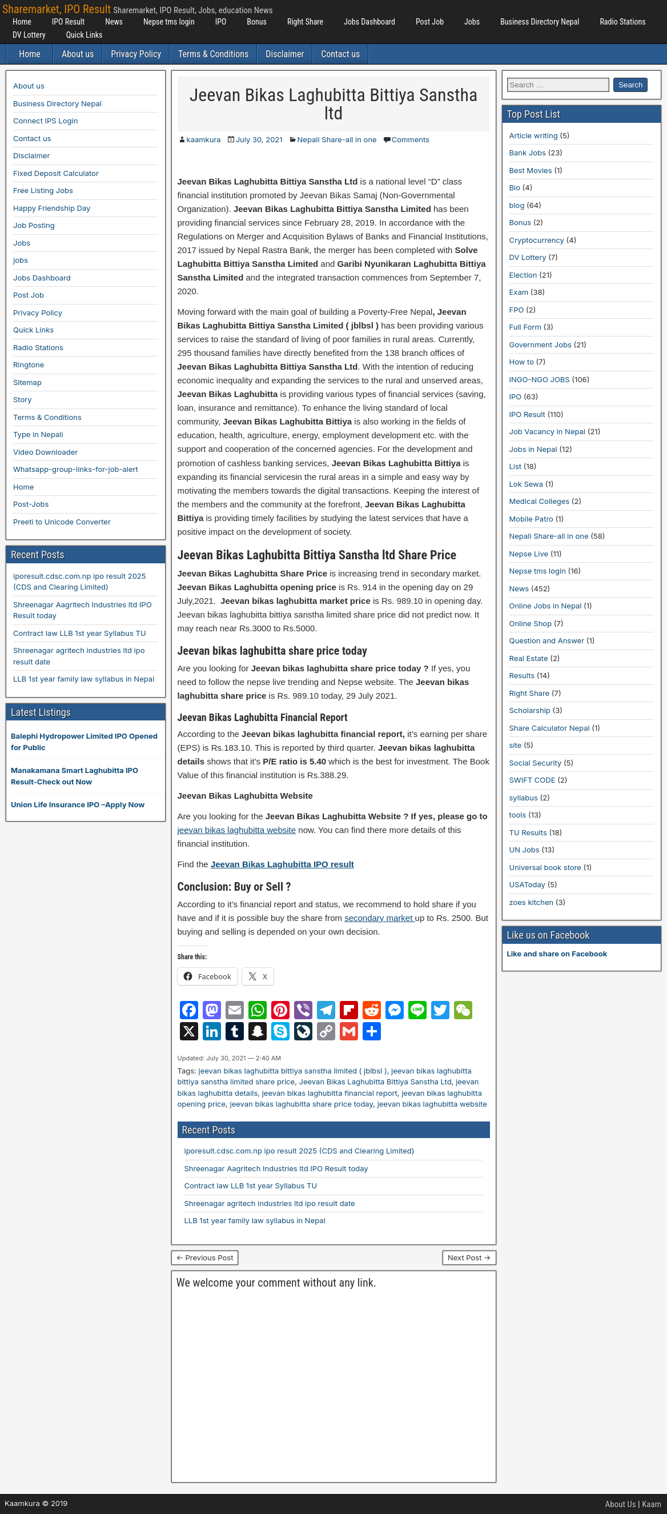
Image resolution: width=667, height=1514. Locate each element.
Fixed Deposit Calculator (56, 173)
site (515, 745)
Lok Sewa (526, 483)
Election (523, 274)
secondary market (379, 918)
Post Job (430, 21)
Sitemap (27, 382)
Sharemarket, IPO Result (56, 9)
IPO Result (68, 21)
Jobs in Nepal (533, 449)
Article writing (533, 135)
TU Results (528, 832)
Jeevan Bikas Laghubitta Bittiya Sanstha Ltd (375, 1081)
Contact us (340, 54)
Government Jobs (540, 344)
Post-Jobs (31, 503)
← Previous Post (205, 1257)
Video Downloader (45, 451)
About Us (620, 1504)
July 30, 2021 (259, 139)
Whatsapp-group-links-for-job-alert (75, 469)
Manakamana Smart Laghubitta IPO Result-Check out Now (74, 776)
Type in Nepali (38, 434)
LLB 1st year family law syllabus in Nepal (255, 1220)
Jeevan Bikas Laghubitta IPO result (282, 864)
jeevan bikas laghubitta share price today (301, 1103)
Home (22, 21)
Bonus (257, 21)
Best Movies (530, 170)
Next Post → (469, 1257)
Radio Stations (622, 21)
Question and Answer (547, 640)
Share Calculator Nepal (549, 727)
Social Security (535, 762)
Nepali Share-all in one (337, 139)
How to (521, 361)
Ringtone (28, 364)
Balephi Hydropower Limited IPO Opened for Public (84, 741)
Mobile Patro (531, 518)
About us (78, 54)
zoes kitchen (531, 902)
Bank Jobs (527, 152)
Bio (514, 187)
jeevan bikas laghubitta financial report (329, 1093)
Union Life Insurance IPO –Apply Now (77, 804)
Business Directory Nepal (539, 21)
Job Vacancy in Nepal (547, 431)
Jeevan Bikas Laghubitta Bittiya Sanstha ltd (334, 104)
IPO (221, 21)
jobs (20, 260)
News (114, 21)
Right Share (305, 21)
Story (22, 399)
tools (518, 814)
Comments (410, 139)
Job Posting (34, 225)
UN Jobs (524, 849)
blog (517, 205)
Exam (519, 292)
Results (522, 675)
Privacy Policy (136, 54)
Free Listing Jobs (43, 190)
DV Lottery (29, 34)
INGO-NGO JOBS (539, 379)
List (515, 466)
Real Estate (528, 658)
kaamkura (204, 139)
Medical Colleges (539, 501)
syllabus (523, 797)
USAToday (527, 884)
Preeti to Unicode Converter (62, 521)
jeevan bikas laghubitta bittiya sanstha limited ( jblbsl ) (292, 1070)
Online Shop (530, 623)
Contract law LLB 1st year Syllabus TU (251, 1185)
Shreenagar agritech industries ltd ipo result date (269, 1203)
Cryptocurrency (536, 240)
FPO (516, 309)
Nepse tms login (169, 21)
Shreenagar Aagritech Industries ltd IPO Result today (276, 1168)
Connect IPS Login (45, 120)
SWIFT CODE (532, 779)
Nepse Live (529, 553)
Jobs (472, 21)
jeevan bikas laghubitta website (237, 830)
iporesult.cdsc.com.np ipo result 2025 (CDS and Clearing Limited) (299, 1150)
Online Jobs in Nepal (545, 605)
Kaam (651, 1504)
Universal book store (545, 867)
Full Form (525, 326)
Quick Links (84, 34)
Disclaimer (285, 54)
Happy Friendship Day (51, 208)
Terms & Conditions (213, 54)
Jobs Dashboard (369, 21)
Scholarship (530, 710)
